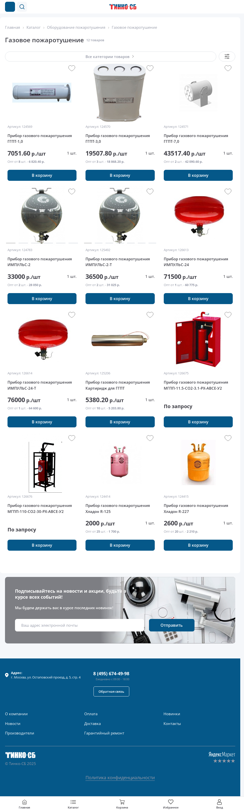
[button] (22, 7)
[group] (42, 93)
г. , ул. (45, 674)
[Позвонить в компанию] (226, 7)
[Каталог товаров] (10, 7)
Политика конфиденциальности (120, 777)
